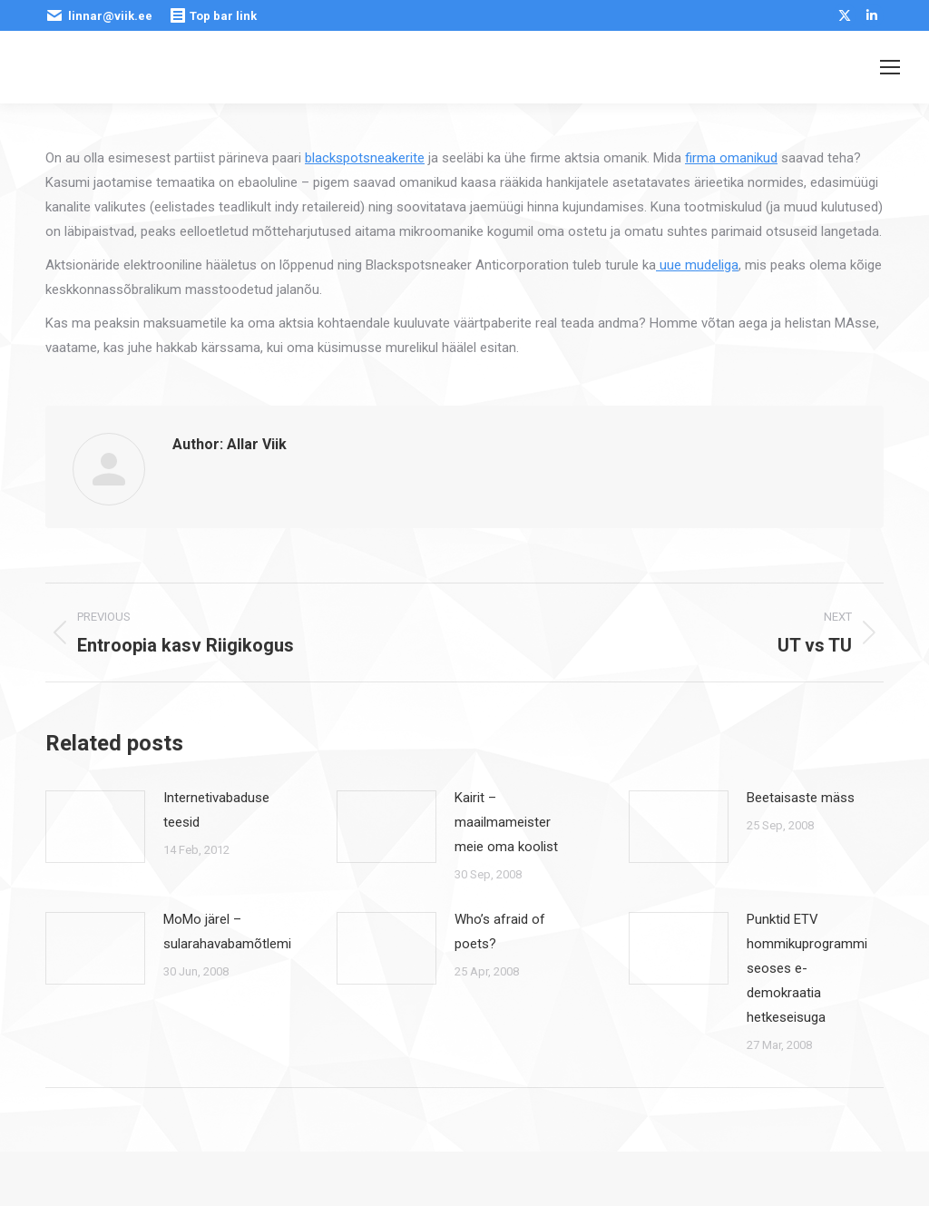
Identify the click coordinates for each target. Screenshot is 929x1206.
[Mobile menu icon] (890, 67)
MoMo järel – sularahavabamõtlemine (234, 931)
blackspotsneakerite (365, 158)
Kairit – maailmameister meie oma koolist (506, 822)
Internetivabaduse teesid (216, 809)
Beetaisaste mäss (801, 797)
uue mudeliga (697, 265)
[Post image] (95, 826)
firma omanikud (731, 158)
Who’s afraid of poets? (500, 931)
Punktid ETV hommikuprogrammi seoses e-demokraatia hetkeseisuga (807, 968)
